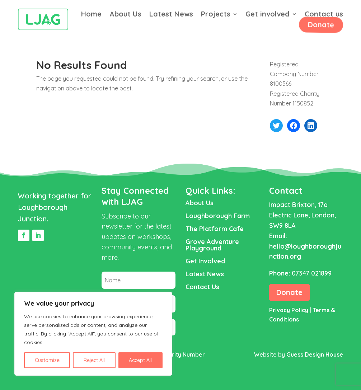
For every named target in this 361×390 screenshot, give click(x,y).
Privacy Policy (288, 310)
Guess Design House (314, 354)
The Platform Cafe (215, 229)
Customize (47, 360)
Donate (320, 24)
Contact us (324, 14)
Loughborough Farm (218, 216)
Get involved (267, 14)
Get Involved (205, 261)
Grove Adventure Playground (212, 245)
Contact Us (202, 287)
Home (91, 14)
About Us (125, 14)
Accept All (140, 360)
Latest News (171, 14)
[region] (93, 334)
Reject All (94, 360)
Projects (215, 14)
